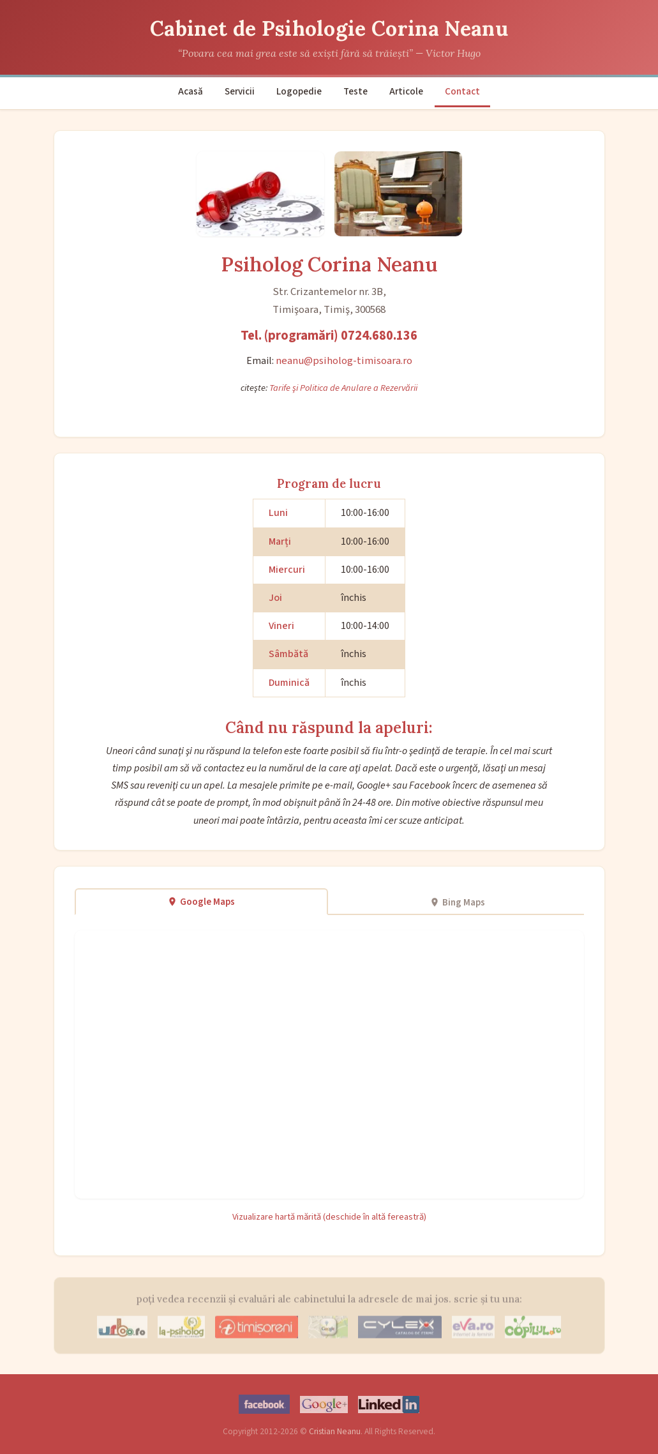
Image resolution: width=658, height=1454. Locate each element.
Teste (355, 91)
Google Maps (201, 902)
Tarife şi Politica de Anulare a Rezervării (343, 388)
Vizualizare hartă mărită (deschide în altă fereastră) (329, 1216)
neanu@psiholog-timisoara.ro (344, 360)
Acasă (190, 91)
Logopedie (299, 91)
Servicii (240, 91)
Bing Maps (457, 902)
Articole (406, 91)
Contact (462, 91)
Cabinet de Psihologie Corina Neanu (329, 28)
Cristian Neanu (335, 1431)
